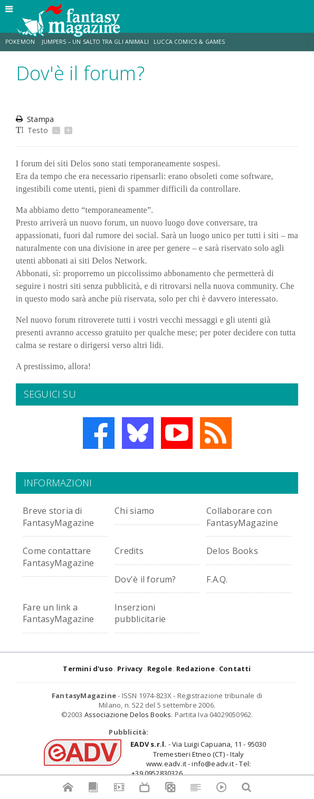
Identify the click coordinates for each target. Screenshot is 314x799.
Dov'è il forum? (150, 578)
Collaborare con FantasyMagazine (248, 515)
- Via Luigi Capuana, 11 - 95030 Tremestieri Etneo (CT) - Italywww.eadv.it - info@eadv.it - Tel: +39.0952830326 (198, 758)
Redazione (195, 668)
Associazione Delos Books (128, 714)
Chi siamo (139, 509)
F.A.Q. (219, 578)
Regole (159, 668)
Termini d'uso (88, 668)
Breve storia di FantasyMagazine (65, 515)
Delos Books (235, 550)
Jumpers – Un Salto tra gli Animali (95, 41)
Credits (132, 550)
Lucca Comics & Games (189, 41)
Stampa (35, 119)
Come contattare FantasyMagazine (65, 555)
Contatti (235, 668)
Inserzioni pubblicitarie (146, 612)
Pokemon (20, 41)
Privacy (129, 668)
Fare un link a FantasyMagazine (65, 612)
